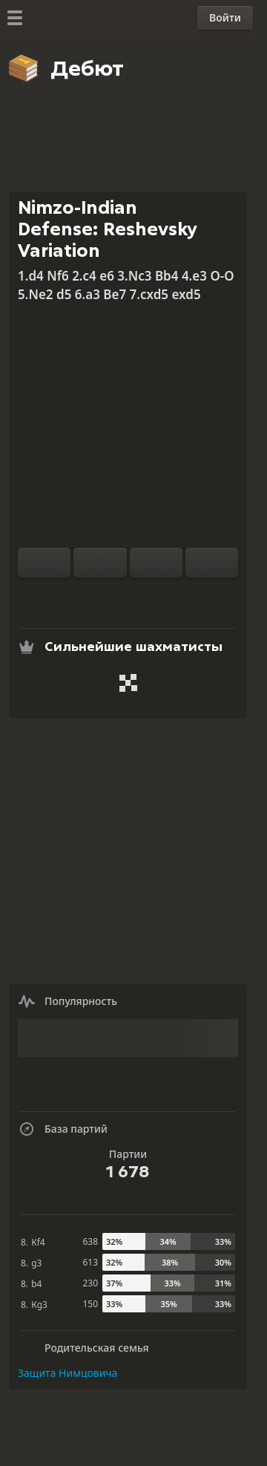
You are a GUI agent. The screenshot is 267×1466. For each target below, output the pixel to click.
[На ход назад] (156, 562)
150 (90, 1304)
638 (90, 1241)
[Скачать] (152, 595)
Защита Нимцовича (67, 1373)
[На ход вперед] (211, 562)
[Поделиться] (176, 595)
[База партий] (128, 595)
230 (90, 1283)
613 (90, 1262)
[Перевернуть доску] (44, 562)
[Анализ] (104, 595)
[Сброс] (99, 562)
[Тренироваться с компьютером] (81, 595)
